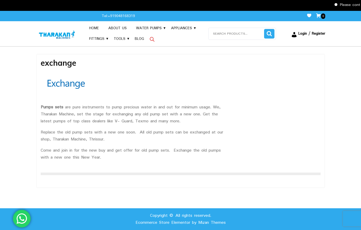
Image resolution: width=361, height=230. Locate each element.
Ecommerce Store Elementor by (181, 222)
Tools (119, 39)
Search (269, 34)
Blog (139, 39)
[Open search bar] (152, 39)
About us (117, 28)
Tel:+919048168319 (118, 16)
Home (94, 28)
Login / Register (308, 33)
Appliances (181, 28)
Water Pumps (149, 28)
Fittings (96, 39)
